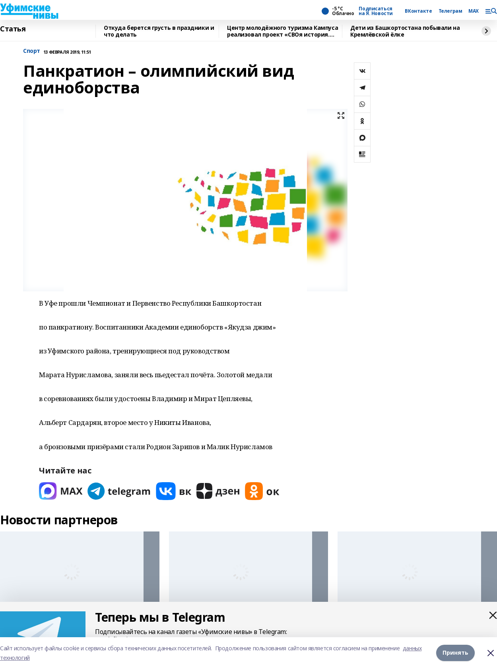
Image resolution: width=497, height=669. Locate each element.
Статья (12, 29)
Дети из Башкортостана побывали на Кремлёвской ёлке (405, 31)
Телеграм (450, 11)
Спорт (31, 51)
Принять (455, 653)
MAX (473, 11)
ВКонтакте (418, 11)
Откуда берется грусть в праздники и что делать (159, 31)
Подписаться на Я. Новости (376, 11)
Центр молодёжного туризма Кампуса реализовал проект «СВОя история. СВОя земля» (282, 31)
